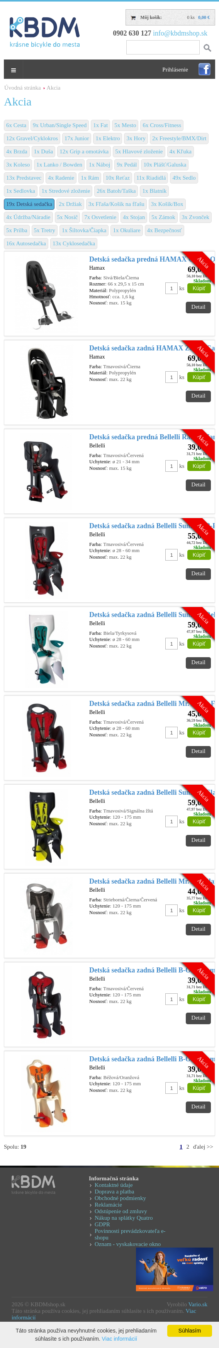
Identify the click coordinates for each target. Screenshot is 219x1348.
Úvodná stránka (22, 88)
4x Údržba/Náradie (28, 217)
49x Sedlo (183, 178)
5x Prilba (16, 230)
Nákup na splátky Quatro (124, 1218)
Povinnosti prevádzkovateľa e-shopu (130, 1234)
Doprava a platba (114, 1191)
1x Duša (43, 151)
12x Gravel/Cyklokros (32, 138)
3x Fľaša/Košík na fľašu (116, 204)
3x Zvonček (195, 217)
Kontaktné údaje (114, 1185)
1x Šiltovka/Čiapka (84, 230)
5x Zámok (163, 217)
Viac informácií (120, 1339)
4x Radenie (61, 178)
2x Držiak (70, 204)
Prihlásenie (175, 69)
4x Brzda (16, 151)
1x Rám (90, 178)
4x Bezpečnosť (164, 230)
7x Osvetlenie (100, 217)
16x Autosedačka (26, 243)
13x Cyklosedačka (74, 243)
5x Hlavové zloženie (139, 151)
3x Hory (136, 138)
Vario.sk (197, 1304)
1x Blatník (154, 191)
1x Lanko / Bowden (59, 164)
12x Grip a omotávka (84, 151)
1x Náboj (99, 164)
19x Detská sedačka (29, 204)
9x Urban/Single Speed (60, 125)
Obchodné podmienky (120, 1198)
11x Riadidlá (151, 178)
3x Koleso (18, 164)
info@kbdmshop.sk (180, 33)
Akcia (54, 88)
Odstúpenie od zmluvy (121, 1211)
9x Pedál (127, 164)
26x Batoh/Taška (116, 191)
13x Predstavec (23, 178)
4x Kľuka (181, 151)
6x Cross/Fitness (162, 125)
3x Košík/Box (167, 204)
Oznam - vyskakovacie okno (128, 1244)
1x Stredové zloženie (66, 191)
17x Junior (77, 138)
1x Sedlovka (20, 191)
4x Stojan (134, 217)
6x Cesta (16, 125)
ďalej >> (203, 1147)
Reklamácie (108, 1205)
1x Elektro (107, 138)
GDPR (102, 1224)
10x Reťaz (117, 178)
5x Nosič (67, 217)
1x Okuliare (126, 230)
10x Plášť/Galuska (164, 164)
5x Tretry (44, 230)
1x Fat (100, 125)
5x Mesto (125, 125)
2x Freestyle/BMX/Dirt (179, 138)
